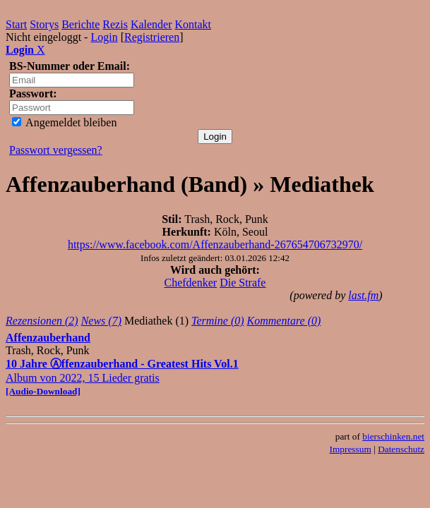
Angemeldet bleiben (64, 122)
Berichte (80, 24)
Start (16, 24)
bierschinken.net (393, 436)
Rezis (115, 24)
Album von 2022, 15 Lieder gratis (122, 377)
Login (103, 37)
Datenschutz (401, 449)
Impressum (350, 449)
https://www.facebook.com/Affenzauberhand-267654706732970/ (215, 244)
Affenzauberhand (48, 338)
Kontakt (193, 24)
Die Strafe (242, 283)
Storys (44, 24)
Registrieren (151, 37)
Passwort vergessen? (55, 150)
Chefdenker (191, 283)
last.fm (363, 295)
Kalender (151, 24)
